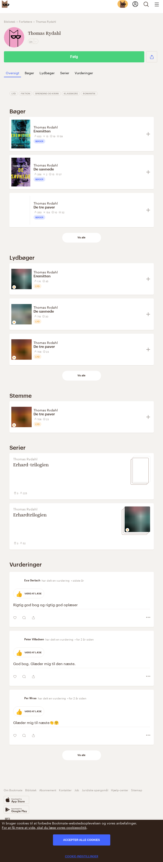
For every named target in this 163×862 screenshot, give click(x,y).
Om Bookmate (13, 790)
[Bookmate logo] (5, 4)
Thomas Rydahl (46, 126)
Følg (74, 57)
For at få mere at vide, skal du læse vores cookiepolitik (44, 827)
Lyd (14, 93)
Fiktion (25, 93)
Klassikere (71, 93)
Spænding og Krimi (47, 93)
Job (76, 790)
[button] (151, 56)
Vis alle (81, 237)
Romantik (89, 93)
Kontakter (65, 790)
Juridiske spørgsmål (95, 790)
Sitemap (136, 790)
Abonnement (47, 790)
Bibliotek (31, 790)
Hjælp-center (119, 790)
